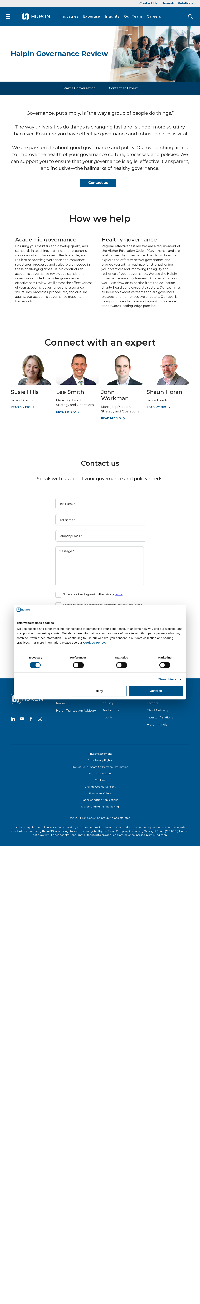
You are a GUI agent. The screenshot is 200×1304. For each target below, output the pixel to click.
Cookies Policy (94, 642)
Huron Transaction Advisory (76, 710)
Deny (99, 691)
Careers (154, 16)
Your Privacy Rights (100, 760)
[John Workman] (122, 383)
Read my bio (156, 407)
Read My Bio (21, 407)
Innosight (63, 703)
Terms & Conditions (100, 773)
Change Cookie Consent (100, 786)
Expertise (91, 16)
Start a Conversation (79, 88)
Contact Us (148, 3)
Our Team (133, 16)
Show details (167, 679)
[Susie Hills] (32, 383)
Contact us (98, 183)
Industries (69, 16)
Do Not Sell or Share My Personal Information (100, 766)
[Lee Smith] (77, 383)
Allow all (156, 691)
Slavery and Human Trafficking (100, 806)
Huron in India (157, 724)
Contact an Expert (123, 88)
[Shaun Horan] (167, 383)
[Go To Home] (35, 16)
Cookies (100, 780)
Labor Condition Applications (100, 799)
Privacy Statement (100, 753)
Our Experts (110, 710)
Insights (112, 16)
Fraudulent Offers (100, 793)
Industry (107, 703)
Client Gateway (158, 710)
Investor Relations (178, 3)
